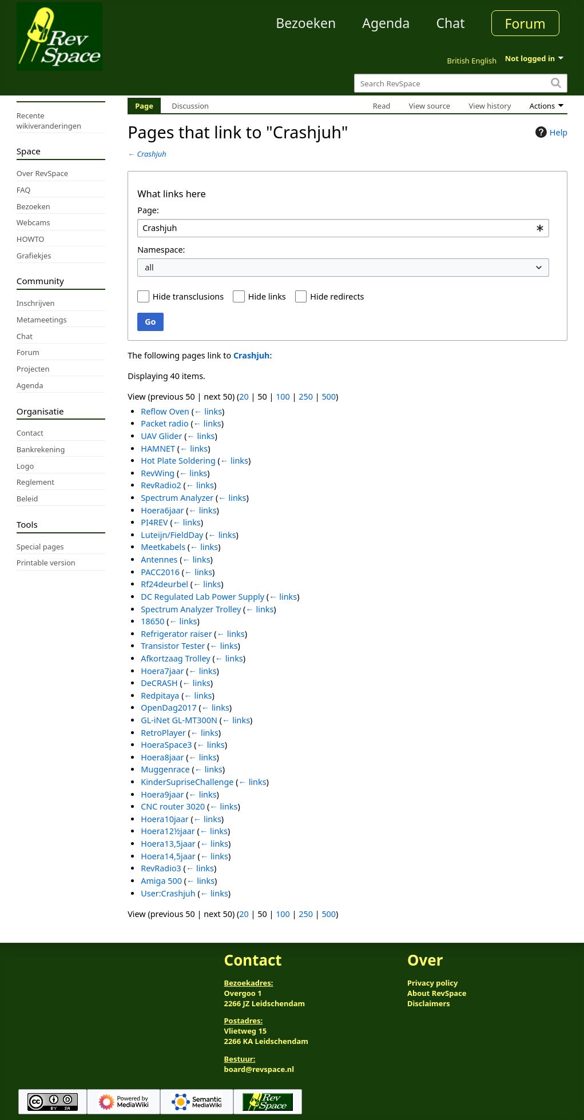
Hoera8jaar (162, 757)
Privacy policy (432, 983)
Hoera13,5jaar (168, 843)
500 (328, 396)
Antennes (159, 559)
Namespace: (161, 249)
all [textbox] (149, 267)
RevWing (157, 473)
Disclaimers (428, 1003)
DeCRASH (159, 682)
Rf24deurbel (164, 584)
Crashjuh (151, 154)
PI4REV (154, 522)
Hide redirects (337, 296)
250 (306, 396)
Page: (148, 210)
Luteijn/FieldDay (172, 534)
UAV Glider (161, 436)
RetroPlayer (163, 732)
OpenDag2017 (168, 707)
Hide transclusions (188, 296)
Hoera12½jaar (168, 831)
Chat (450, 23)
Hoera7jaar (162, 670)
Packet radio (164, 423)
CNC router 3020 (173, 806)
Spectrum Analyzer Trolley (191, 609)
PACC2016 (160, 572)
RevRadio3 (161, 868)
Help (550, 132)
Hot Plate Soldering (178, 460)
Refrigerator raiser (176, 633)
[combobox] (343, 228)
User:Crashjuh (168, 893)
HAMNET (158, 448)
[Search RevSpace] (460, 83)
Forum (525, 23)
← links (208, 411)
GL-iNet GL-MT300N (179, 720)
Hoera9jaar (162, 794)
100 (283, 396)
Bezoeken (306, 23)
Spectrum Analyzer (177, 497)
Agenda (386, 23)
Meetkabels (163, 546)
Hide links (267, 296)
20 (243, 396)
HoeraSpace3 (166, 744)
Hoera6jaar (162, 510)
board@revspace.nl (259, 1069)
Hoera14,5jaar (168, 856)
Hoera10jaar (164, 819)
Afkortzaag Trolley (175, 658)
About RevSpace (437, 993)
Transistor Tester (173, 645)
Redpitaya (160, 695)
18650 (152, 621)
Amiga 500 (161, 880)
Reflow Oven (165, 411)
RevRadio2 (161, 485)
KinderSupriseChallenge (187, 781)
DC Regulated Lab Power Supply (202, 596)
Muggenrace (165, 769)
